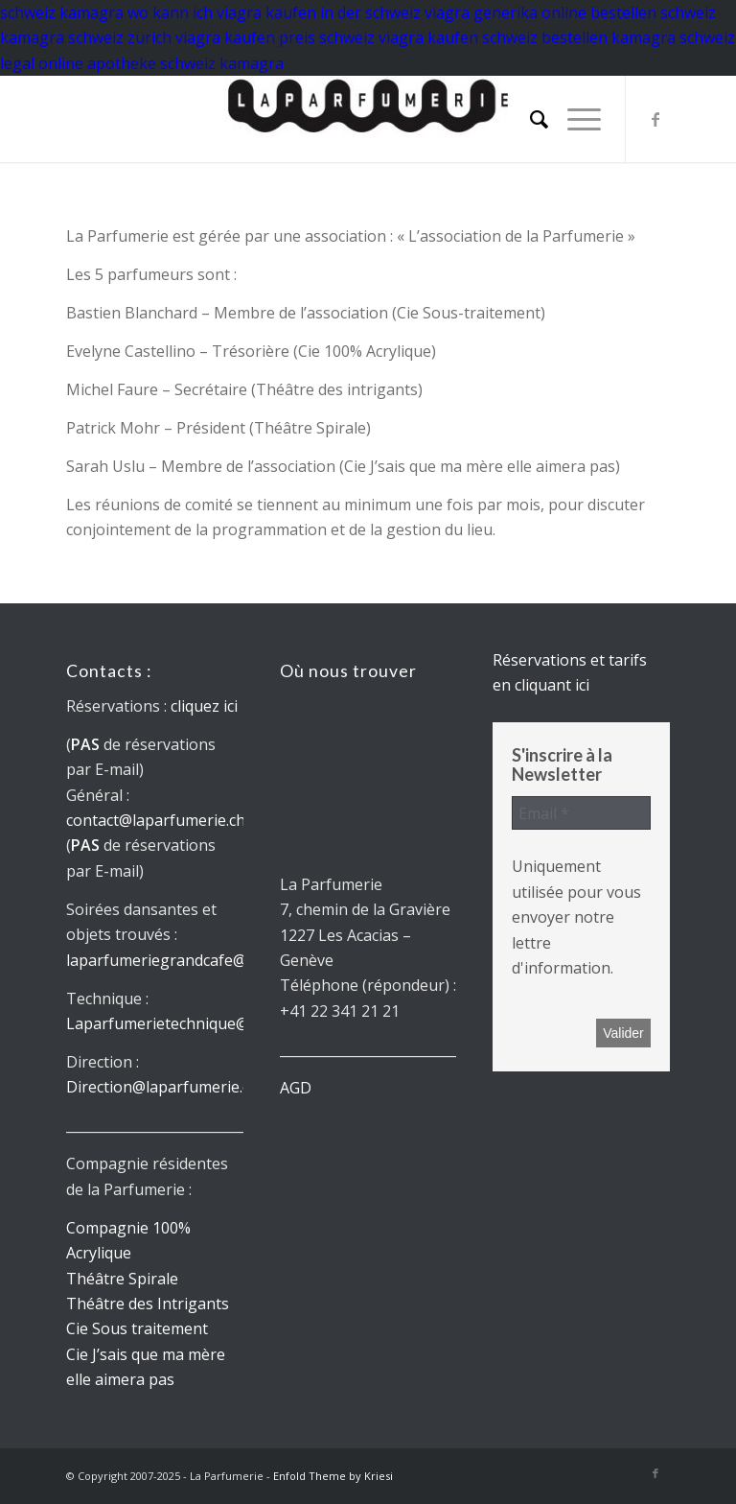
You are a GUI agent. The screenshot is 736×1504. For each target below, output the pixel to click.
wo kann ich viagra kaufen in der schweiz (274, 12)
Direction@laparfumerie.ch (162, 1086)
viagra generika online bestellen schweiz (570, 12)
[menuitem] (529, 119)
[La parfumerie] (368, 119)
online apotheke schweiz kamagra (161, 63)
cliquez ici (204, 706)
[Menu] (574, 119)
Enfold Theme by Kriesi (333, 1476)
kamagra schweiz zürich (86, 37)
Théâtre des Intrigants (147, 1303)
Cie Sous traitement (137, 1328)
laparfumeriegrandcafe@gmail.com (192, 960)
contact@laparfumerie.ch (155, 820)
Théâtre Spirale (122, 1278)
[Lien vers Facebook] (655, 119)
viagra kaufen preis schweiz (275, 37)
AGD (295, 1087)
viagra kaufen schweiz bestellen (493, 37)
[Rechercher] (529, 119)
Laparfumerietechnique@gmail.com (193, 1023)
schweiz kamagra (62, 12)
